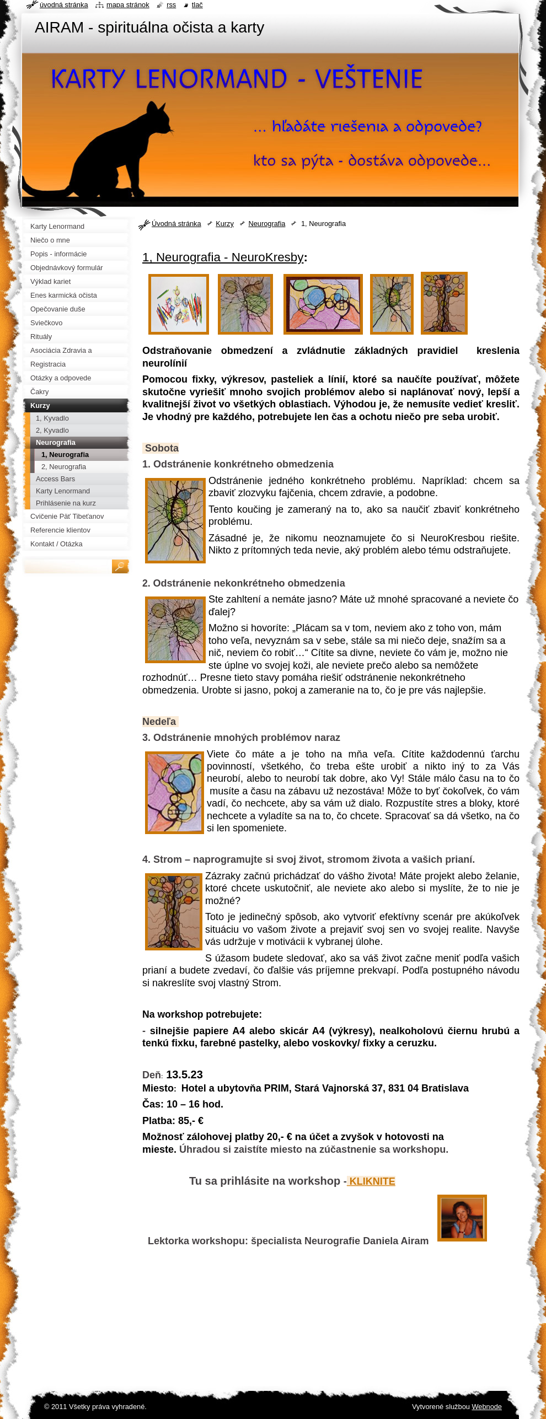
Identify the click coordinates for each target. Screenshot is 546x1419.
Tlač (197, 5)
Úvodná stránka (176, 223)
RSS (171, 5)
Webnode (487, 1406)
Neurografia (266, 223)
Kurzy (225, 223)
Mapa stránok (127, 5)
